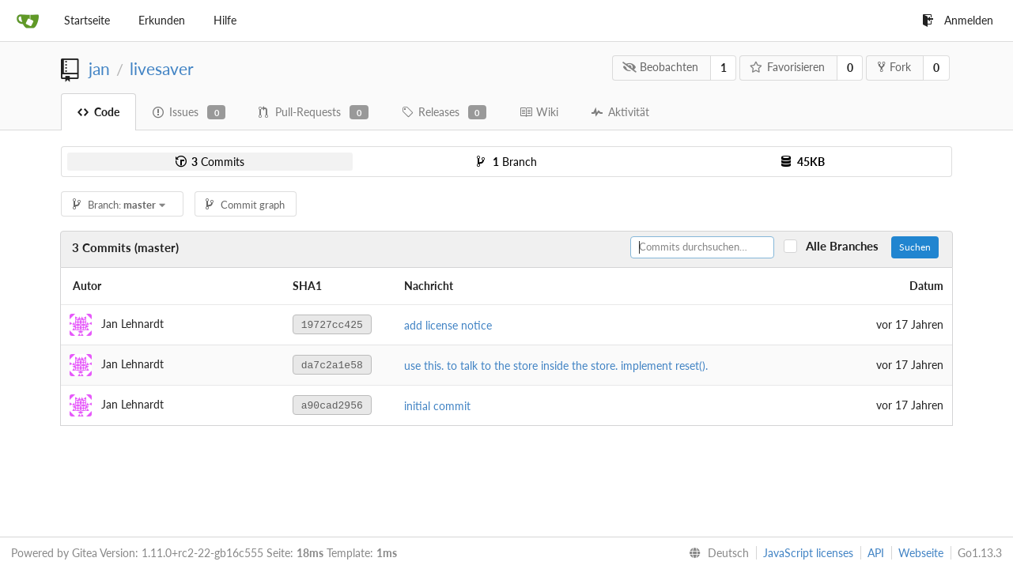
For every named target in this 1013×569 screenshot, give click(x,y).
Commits (210, 161)
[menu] (715, 553)
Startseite (87, 20)
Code (98, 112)
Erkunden (161, 20)
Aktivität (620, 112)
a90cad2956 (332, 406)
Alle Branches (847, 246)
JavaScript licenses (808, 553)
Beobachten (660, 66)
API (875, 553)
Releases (444, 112)
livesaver (162, 68)
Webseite (920, 553)
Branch (507, 161)
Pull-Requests (313, 112)
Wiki (539, 112)
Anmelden (957, 20)
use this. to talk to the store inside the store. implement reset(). (556, 365)
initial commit (437, 406)
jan (99, 68)
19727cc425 (332, 325)
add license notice (448, 325)
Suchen (915, 247)
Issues (189, 112)
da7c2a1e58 (332, 365)
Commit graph (245, 204)
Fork (894, 66)
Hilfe (225, 20)
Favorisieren (788, 66)
